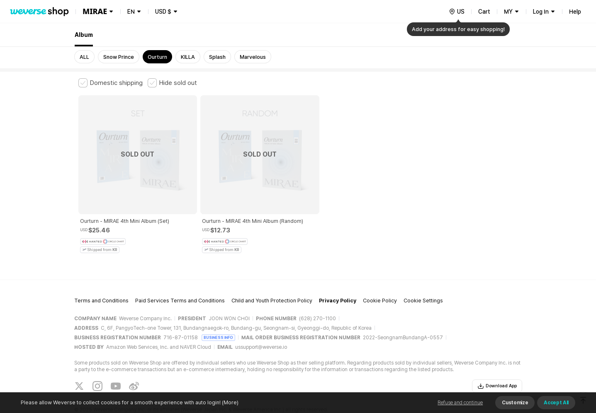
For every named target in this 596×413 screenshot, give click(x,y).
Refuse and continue (460, 403)
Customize (515, 403)
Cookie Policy (380, 274)
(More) (229, 402)
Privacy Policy (337, 274)
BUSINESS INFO (218, 311)
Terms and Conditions (101, 274)
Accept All (556, 403)
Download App (497, 359)
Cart (484, 11)
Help (575, 11)
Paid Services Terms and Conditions (180, 274)
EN (131, 11)
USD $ (163, 11)
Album (84, 34)
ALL (84, 57)
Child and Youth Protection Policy (271, 274)
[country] (457, 11)
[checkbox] (110, 82)
